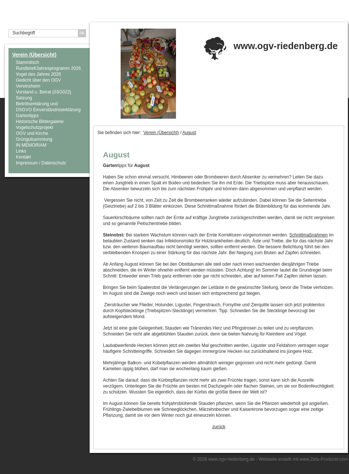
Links (21, 151)
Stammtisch (27, 62)
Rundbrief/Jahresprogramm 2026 (48, 68)
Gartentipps (27, 115)
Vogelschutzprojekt (34, 127)
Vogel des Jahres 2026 (38, 74)
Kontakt (23, 157)
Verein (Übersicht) (34, 55)
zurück (218, 426)
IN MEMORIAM (31, 145)
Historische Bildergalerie (39, 121)
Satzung (24, 97)
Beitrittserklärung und (37, 103)
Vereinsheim (28, 86)
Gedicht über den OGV (38, 80)
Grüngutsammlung (34, 139)
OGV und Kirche (32, 133)
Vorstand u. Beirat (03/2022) (43, 92)
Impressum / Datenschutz (41, 163)
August (189, 132)
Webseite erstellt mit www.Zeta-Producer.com (303, 459)
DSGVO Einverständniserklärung (48, 109)
